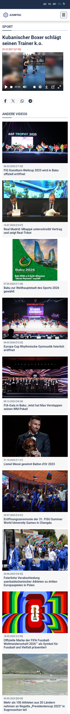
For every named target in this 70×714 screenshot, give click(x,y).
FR (64, 4)
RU (49, 4)
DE (59, 4)
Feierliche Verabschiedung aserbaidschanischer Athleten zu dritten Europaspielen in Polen (30, 581)
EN (54, 4)
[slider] (11, 87)
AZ (44, 4)
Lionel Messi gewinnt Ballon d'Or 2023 (29, 464)
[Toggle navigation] (62, 15)
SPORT (7, 27)
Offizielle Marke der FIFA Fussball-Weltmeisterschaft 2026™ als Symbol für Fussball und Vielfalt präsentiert (31, 644)
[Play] (6, 87)
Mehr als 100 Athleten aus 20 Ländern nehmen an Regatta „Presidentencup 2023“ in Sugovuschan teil (34, 706)
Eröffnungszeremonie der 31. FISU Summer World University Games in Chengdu (33, 521)
